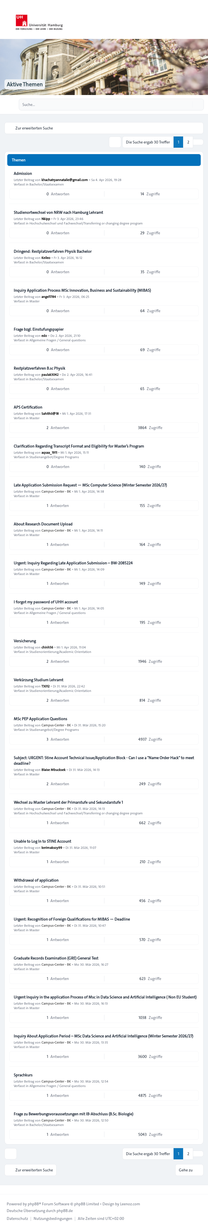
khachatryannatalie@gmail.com (64, 179)
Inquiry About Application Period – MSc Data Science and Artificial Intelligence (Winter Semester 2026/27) (103, 1036)
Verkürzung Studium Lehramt (38, 680)
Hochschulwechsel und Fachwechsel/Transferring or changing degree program (86, 223)
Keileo (45, 257)
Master (34, 300)
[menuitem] (17, 1218)
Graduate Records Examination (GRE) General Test (56, 958)
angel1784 (48, 296)
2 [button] (188, 142)
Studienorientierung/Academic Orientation (60, 651)
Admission (23, 173)
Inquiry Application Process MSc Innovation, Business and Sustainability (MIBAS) (82, 290)
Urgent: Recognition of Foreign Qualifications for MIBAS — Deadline (72, 919)
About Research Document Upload (43, 524)
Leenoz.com (130, 1204)
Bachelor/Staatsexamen (46, 184)
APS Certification (28, 407)
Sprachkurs (23, 1075)
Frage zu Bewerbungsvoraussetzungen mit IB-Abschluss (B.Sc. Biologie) (73, 1114)
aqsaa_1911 (49, 452)
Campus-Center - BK (56, 491)
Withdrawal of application (36, 880)
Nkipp (45, 218)
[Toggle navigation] (201, 19)
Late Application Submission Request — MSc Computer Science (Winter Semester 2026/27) (90, 485)
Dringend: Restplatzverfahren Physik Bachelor (53, 251)
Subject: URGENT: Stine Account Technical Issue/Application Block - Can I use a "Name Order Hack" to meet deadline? (104, 760)
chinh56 (47, 647)
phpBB (33, 1204)
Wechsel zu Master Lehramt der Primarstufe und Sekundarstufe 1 (68, 802)
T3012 (45, 686)
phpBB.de (65, 1210)
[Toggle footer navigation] (6, 1189)
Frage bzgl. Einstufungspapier (39, 329)
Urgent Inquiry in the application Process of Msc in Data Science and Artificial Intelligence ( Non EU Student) (105, 997)
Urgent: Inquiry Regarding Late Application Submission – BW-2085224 (73, 563)
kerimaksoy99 (51, 847)
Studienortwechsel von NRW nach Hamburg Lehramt (58, 212)
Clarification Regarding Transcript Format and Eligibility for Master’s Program (79, 446)
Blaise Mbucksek (53, 769)
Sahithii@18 (50, 413)
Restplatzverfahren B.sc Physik (39, 368)
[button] (198, 142)
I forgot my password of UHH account (46, 602)
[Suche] (188, 104)
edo (44, 335)
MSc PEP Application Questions (40, 719)
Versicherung (25, 641)
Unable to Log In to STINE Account (42, 841)
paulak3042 (50, 374)
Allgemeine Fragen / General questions (57, 339)
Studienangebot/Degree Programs (54, 456)
